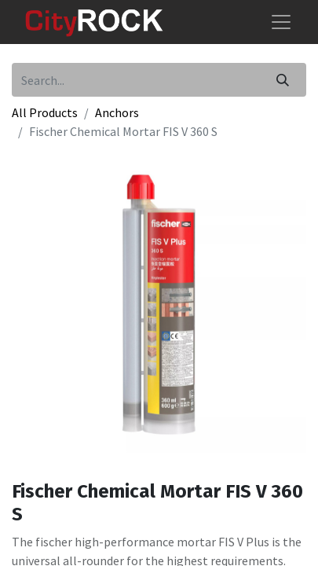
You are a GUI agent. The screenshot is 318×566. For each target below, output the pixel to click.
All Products (45, 112)
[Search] (282, 80)
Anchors (117, 112)
